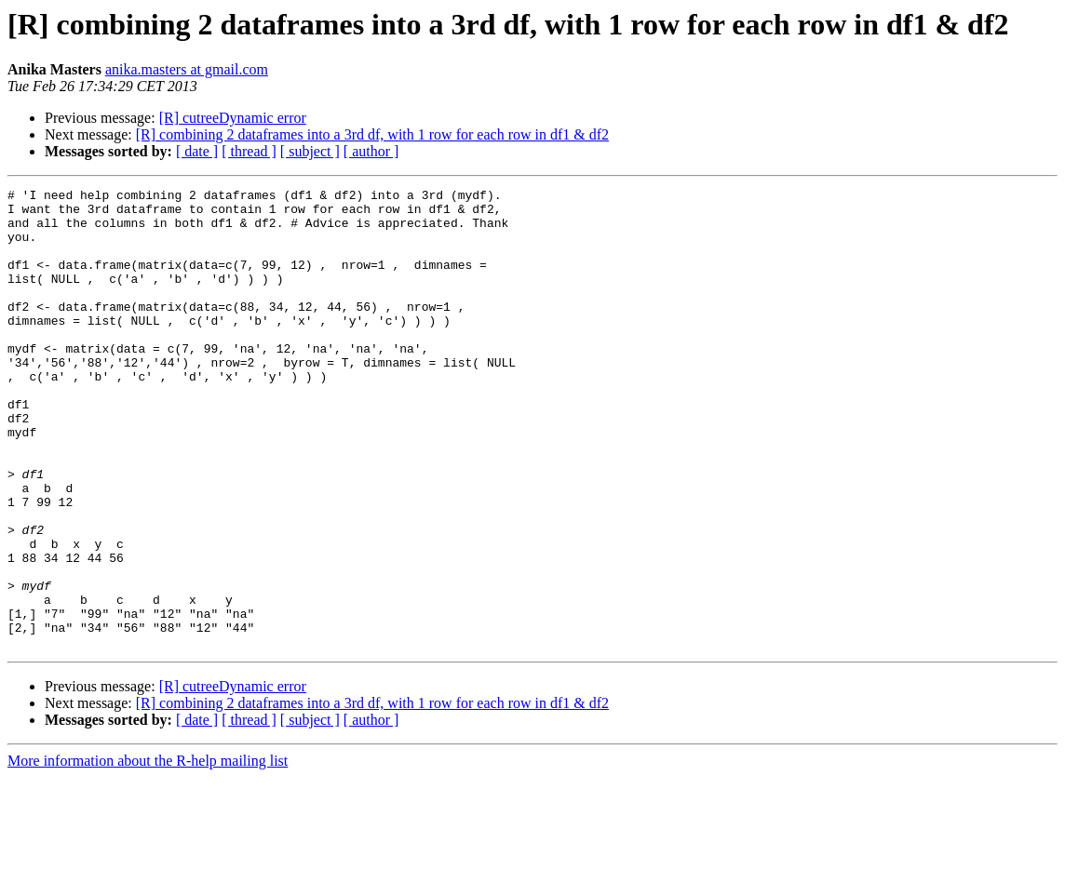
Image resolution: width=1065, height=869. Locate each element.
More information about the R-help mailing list (147, 853)
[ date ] (197, 151)
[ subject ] (310, 151)
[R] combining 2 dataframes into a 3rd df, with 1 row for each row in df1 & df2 (372, 134)
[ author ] (371, 151)
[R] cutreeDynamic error (232, 118)
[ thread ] (249, 151)
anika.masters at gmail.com (186, 69)
